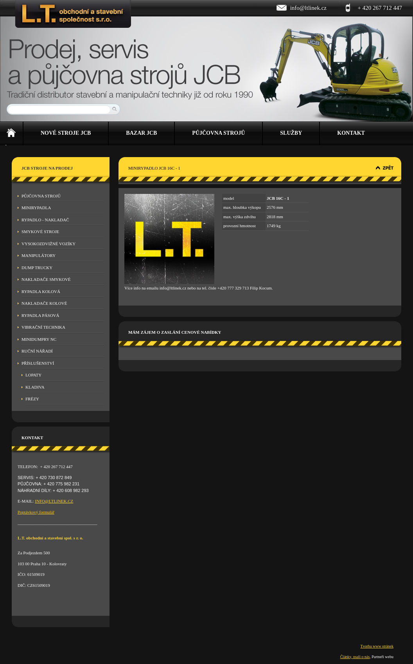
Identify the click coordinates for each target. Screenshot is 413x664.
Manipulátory (39, 255)
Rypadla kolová (41, 291)
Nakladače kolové (44, 303)
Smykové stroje (40, 231)
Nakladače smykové (46, 279)
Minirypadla (36, 207)
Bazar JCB (141, 133)
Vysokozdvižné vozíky (48, 243)
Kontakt (351, 133)
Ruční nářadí (37, 351)
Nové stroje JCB (66, 133)
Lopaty (33, 375)
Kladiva (35, 387)
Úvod (11, 133)
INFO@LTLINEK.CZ (54, 501)
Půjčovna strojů (41, 196)
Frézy (32, 398)
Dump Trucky (37, 267)
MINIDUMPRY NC (39, 339)
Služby (291, 133)
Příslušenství (38, 363)
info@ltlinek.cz (308, 8)
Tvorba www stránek (377, 646)
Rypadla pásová (40, 315)
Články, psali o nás (355, 657)
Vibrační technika (43, 327)
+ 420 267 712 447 (380, 8)
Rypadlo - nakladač (45, 219)
